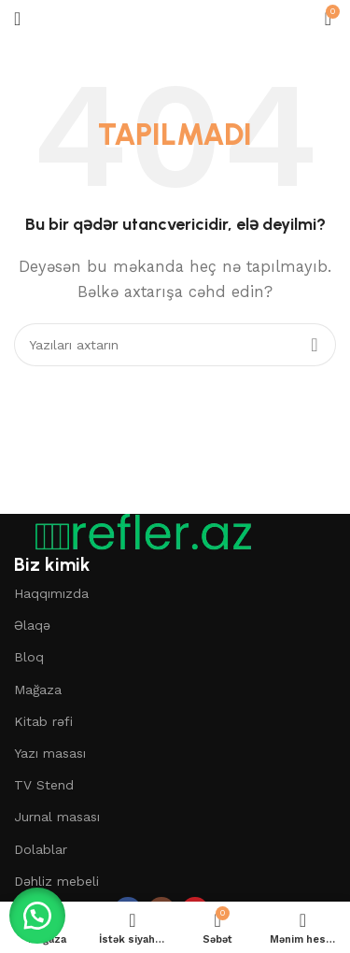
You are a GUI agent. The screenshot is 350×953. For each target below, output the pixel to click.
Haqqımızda (51, 593)
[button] (37, 916)
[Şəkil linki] (135, 531)
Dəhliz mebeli (56, 881)
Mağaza (38, 689)
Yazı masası (50, 753)
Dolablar (40, 849)
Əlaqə (32, 625)
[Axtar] (175, 344)
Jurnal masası (57, 816)
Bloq (29, 656)
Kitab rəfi (43, 721)
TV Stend (44, 784)
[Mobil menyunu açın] (17, 18)
